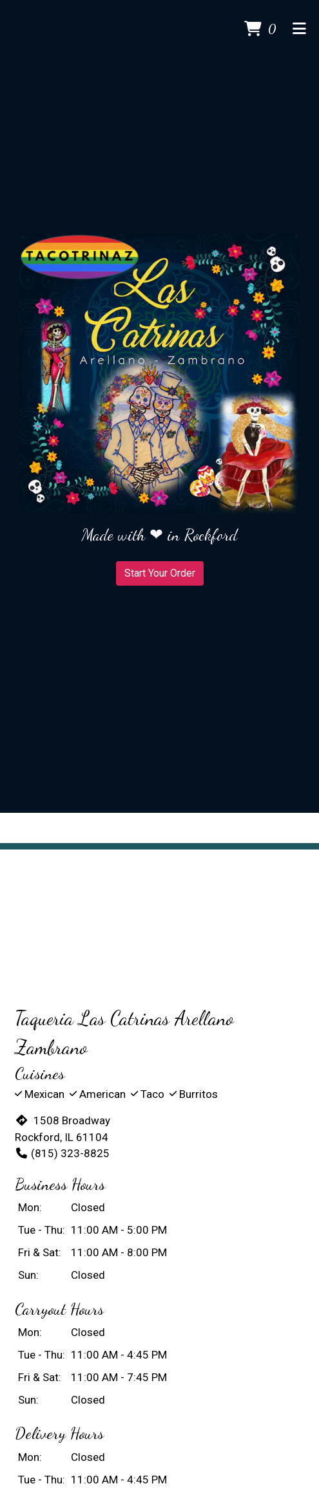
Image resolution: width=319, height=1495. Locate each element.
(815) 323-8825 (62, 1153)
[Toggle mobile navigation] (299, 29)
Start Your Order (159, 573)
